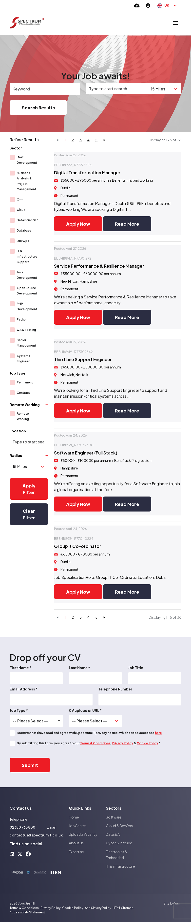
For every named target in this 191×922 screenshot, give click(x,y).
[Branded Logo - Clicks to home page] (27, 23)
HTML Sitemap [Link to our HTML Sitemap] (123, 908)
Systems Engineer (23, 358)
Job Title (135, 667)
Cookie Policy (147, 743)
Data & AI (113, 834)
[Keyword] (45, 89)
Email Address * (24, 689)
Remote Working (23, 416)
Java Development (27, 274)
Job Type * (19, 710)
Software (113, 817)
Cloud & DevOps (119, 825)
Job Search (78, 825)
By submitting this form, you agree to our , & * (88, 743)
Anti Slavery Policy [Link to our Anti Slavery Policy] (98, 908)
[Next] (104, 140)
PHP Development (27, 306)
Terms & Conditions (95, 743)
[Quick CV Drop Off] (137, 5)
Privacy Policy (122, 743)
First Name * (20, 667)
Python (22, 319)
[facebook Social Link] (28, 853)
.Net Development (27, 159)
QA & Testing (26, 330)
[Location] (117, 88)
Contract (23, 393)
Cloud (21, 210)
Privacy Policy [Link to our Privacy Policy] (50, 908)
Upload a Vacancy (83, 834)
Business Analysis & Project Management (26, 181)
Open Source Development (27, 290)
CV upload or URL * (85, 710)
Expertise (76, 851)
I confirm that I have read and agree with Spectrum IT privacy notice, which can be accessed (89, 733)
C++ (20, 199)
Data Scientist (27, 220)
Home (74, 817)
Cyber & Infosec (119, 843)
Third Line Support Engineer (83, 359)
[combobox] (36, 721)
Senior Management (26, 342)
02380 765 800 (22, 827)
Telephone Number (115, 689)
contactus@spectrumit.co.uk (36, 835)
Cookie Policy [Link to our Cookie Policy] (72, 908)
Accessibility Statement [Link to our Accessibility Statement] (27, 912)
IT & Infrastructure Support (27, 256)
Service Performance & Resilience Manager (99, 266)
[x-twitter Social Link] (19, 853)
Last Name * (79, 667)
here (158, 733)
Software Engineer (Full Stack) (85, 452)
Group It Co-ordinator (77, 546)
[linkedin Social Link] (12, 853)
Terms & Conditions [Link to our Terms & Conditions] (24, 908)
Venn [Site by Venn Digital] (177, 903)
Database (24, 230)
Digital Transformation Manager (87, 172)
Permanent (25, 382)
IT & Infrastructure (120, 866)
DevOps (23, 241)
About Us (76, 843)
